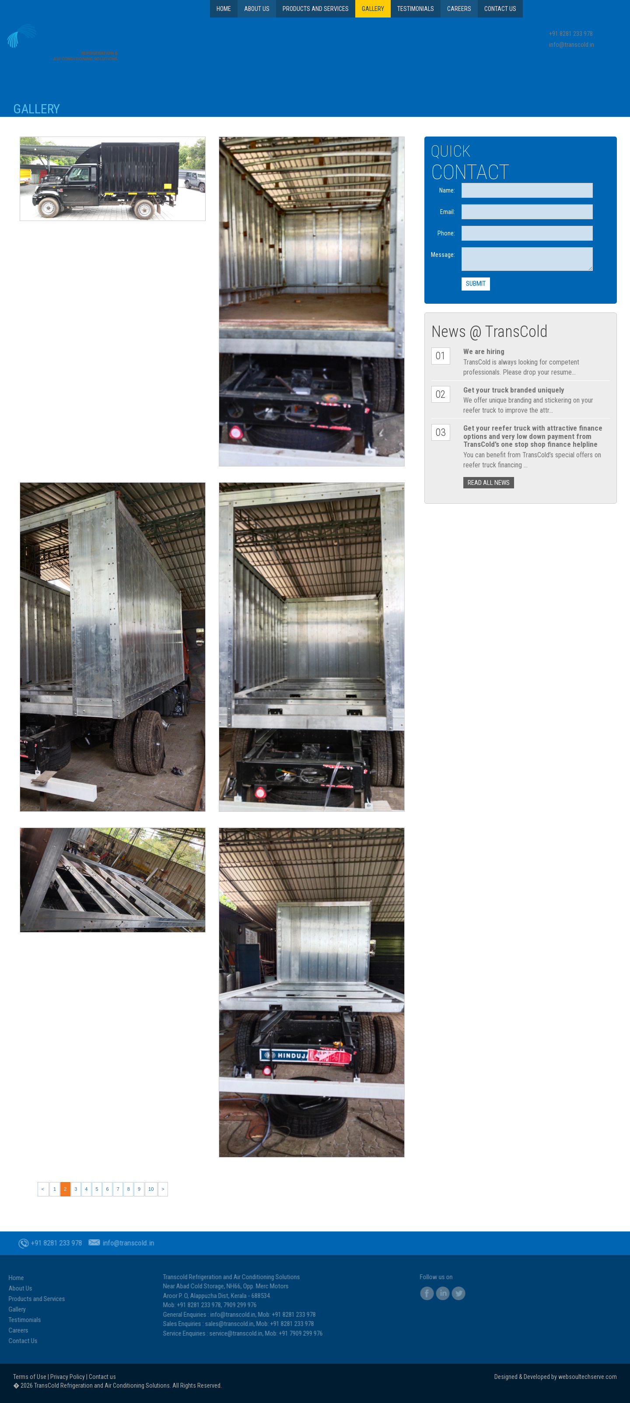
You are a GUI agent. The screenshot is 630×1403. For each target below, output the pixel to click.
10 (151, 1189)
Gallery (373, 8)
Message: (443, 254)
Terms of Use (29, 1376)
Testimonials (415, 8)
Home (224, 8)
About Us (257, 8)
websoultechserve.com (587, 1376)
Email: (447, 211)
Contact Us (500, 8)
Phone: (446, 233)
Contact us (102, 1376)
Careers (459, 8)
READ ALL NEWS (489, 483)
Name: (447, 190)
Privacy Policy (67, 1376)
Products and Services (316, 8)
